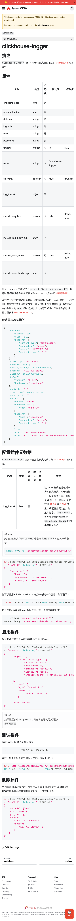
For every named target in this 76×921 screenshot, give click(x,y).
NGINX (63, 504)
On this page (10, 39)
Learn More (64, 2)
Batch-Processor (23, 312)
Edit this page (10, 847)
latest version (43, 25)
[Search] (72, 8)
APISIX (53, 504)
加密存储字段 (63, 293)
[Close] (74, 2)
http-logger (60, 459)
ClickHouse (62, 62)
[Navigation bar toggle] (3, 8)
